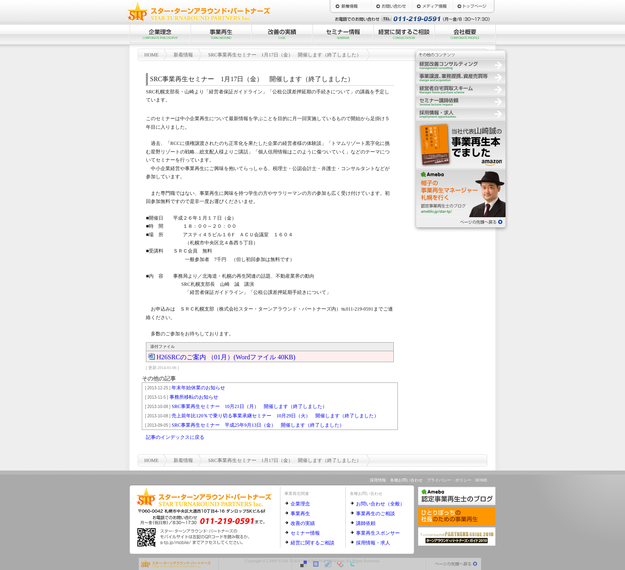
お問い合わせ (391, 6)
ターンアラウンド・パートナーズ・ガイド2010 (456, 536)
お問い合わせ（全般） (380, 504)
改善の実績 (282, 34)
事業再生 (221, 34)
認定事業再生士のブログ (461, 192)
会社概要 (464, 34)
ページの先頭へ (461, 221)
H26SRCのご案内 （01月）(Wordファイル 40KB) (225, 357)
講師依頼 (365, 523)
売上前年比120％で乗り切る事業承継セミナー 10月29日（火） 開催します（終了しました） (261, 416)
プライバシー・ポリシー (449, 480)
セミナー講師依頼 (461, 101)
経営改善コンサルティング (461, 65)
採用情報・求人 (373, 543)
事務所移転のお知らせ (180, 397)
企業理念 (160, 34)
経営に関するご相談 (403, 34)
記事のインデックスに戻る (175, 437)
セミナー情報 (342, 34)
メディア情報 (432, 6)
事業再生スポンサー (378, 533)
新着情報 (351, 6)
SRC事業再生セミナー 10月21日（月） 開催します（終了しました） (235, 406)
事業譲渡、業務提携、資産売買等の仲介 (461, 77)
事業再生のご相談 (375, 513)
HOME (473, 6)
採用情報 (461, 114)
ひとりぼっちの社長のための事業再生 (461, 144)
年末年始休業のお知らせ (184, 388)
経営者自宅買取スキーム (461, 89)
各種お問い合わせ (406, 480)
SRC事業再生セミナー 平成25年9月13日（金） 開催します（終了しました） (243, 425)
